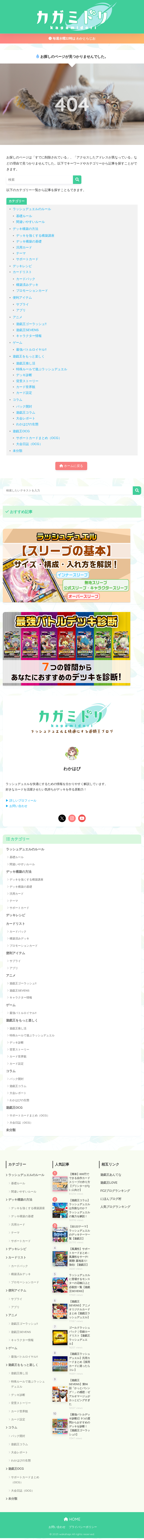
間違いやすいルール (30, 222)
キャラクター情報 (29, 336)
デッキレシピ (22, 266)
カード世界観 (25, 387)
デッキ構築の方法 (25, 229)
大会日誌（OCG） (29, 444)
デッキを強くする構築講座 (35, 235)
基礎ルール (24, 216)
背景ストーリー (27, 381)
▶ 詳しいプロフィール (21, 800)
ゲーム (17, 342)
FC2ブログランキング (115, 1192)
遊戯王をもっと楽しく (29, 356)
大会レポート (25, 418)
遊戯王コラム (25, 412)
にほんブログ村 (110, 1200)
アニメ (17, 317)
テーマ (21, 253)
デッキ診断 (24, 375)
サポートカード (27, 259)
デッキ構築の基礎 (29, 241)
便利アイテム (22, 297)
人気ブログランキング (115, 1208)
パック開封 (24, 406)
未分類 (17, 451)
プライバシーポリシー (83, 1528)
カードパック (25, 279)
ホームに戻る (71, 466)
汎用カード (24, 247)
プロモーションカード (32, 290)
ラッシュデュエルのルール (32, 209)
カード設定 (24, 393)
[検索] (77, 179)
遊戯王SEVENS (27, 330)
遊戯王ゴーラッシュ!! (31, 324)
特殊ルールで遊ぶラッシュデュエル (41, 369)
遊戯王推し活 (25, 363)
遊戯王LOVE (108, 1184)
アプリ (21, 310)
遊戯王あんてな (110, 1175)
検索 (137, 491)
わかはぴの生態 (27, 424)
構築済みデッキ (27, 285)
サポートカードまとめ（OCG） (39, 438)
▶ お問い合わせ (16, 806)
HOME (72, 1521)
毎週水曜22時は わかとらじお (72, 38)
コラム (17, 400)
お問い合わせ (57, 1528)
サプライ (22, 304)
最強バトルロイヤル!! (31, 349)
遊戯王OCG (21, 431)
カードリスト (22, 272)
